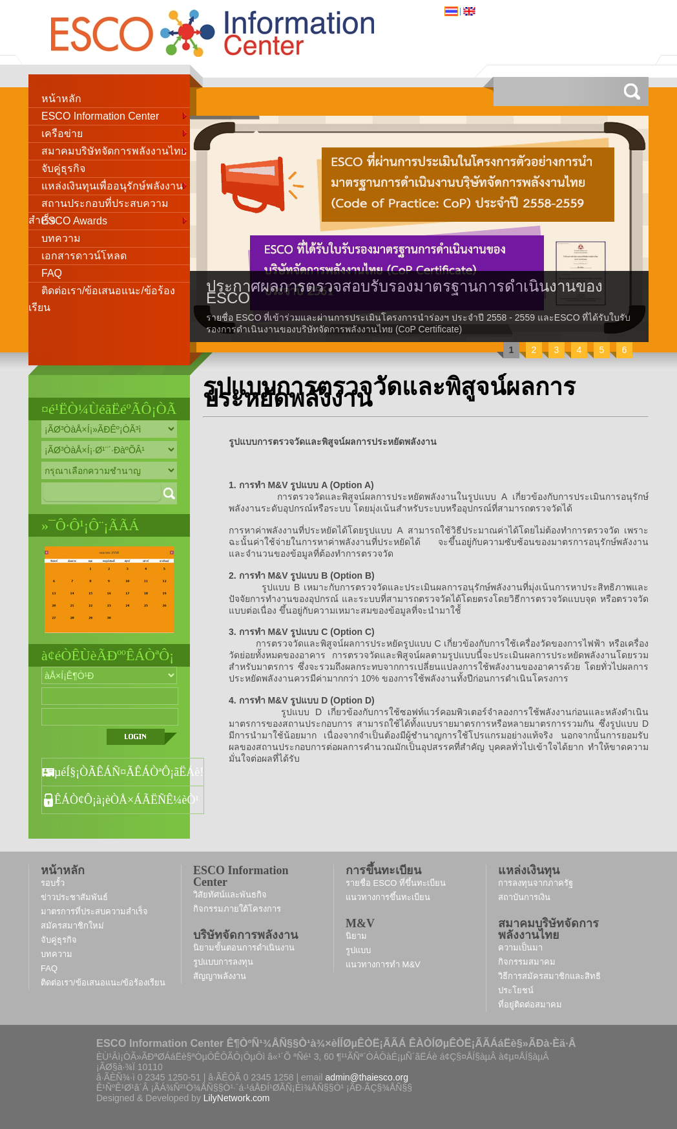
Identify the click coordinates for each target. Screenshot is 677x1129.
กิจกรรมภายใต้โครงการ (237, 909)
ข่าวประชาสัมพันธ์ (74, 897)
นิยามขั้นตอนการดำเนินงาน (244, 947)
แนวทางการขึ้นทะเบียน (388, 897)
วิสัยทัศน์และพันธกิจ (230, 894)
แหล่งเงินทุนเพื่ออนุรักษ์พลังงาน (115, 184)
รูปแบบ (358, 950)
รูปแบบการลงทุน (223, 962)
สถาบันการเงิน (524, 897)
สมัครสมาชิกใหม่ (72, 925)
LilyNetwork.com (236, 1098)
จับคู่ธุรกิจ (63, 168)
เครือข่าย (115, 132)
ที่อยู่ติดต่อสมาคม (530, 1004)
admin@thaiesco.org (366, 1077)
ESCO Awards (115, 219)
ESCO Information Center (115, 115)
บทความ (61, 238)
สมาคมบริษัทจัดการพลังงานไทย (115, 149)
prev (228, 227)
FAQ (51, 273)
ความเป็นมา (520, 947)
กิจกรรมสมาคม (527, 962)
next (611, 227)
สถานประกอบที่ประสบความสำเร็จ (98, 205)
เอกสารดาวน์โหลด (84, 255)
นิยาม (356, 936)
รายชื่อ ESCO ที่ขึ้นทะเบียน (396, 883)
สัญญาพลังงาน (219, 976)
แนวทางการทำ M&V (383, 964)
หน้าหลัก (61, 98)
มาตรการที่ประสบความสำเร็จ (94, 911)
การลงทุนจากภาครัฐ (535, 883)
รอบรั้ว (53, 883)
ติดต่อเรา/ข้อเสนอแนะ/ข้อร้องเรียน (101, 292)
